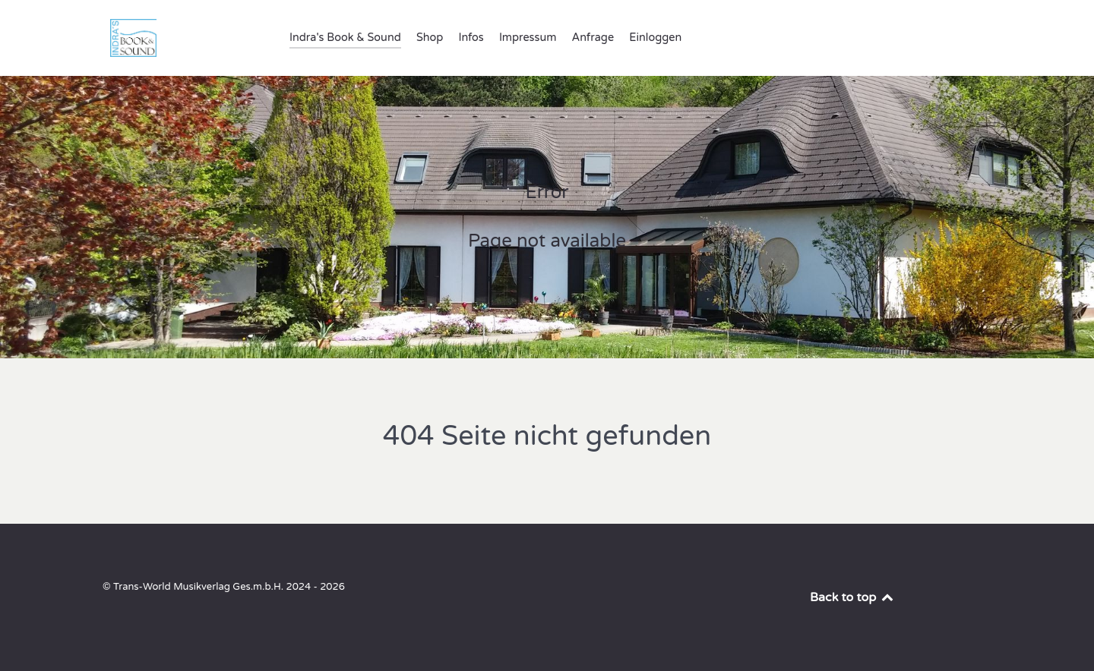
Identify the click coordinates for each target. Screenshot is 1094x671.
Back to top (852, 597)
